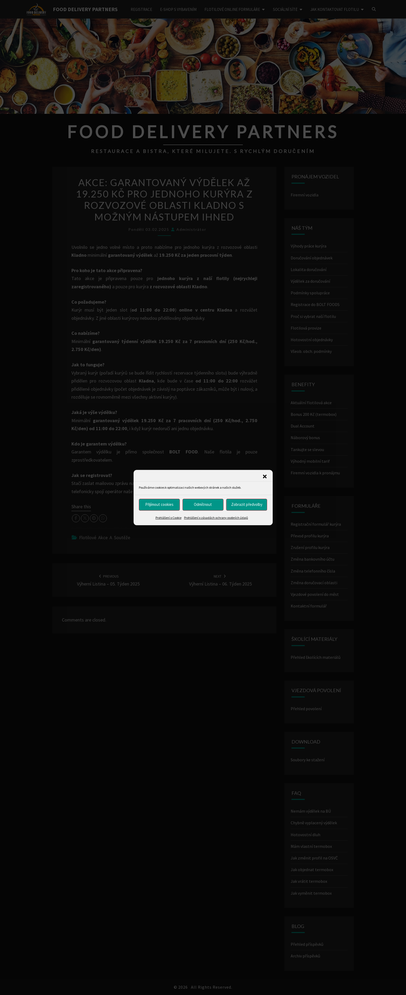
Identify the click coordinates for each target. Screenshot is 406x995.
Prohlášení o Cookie (168, 518)
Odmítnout (203, 504)
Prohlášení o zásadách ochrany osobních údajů (216, 518)
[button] (264, 476)
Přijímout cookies (159, 504)
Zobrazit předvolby (246, 504)
